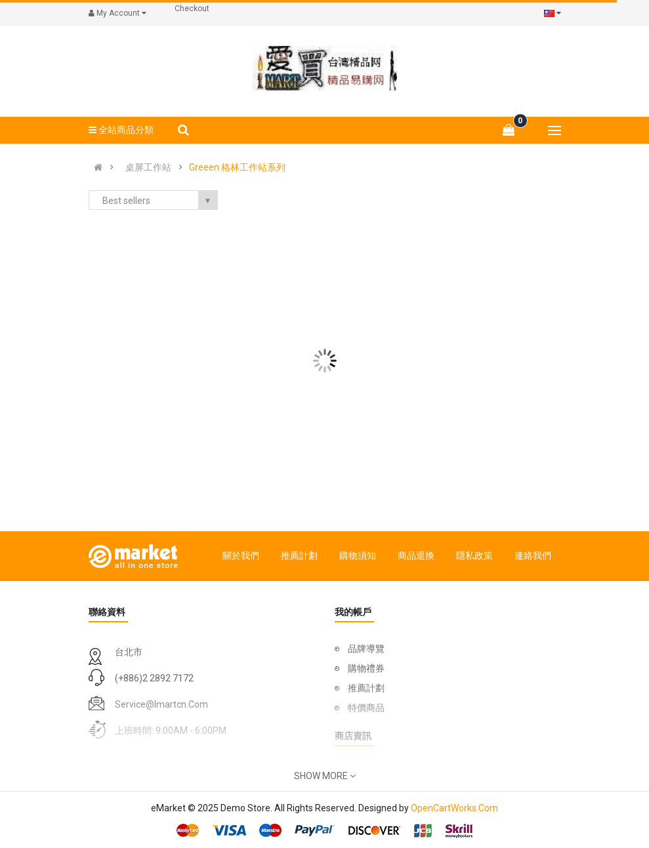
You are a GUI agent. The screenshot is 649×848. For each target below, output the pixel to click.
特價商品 (366, 707)
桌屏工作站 (148, 167)
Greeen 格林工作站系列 (237, 167)
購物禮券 (366, 668)
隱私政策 (474, 555)
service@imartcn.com (161, 704)
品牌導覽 (366, 648)
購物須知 (357, 555)
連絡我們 (532, 555)
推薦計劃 (299, 555)
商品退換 (416, 555)
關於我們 (240, 555)
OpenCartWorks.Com (454, 808)
